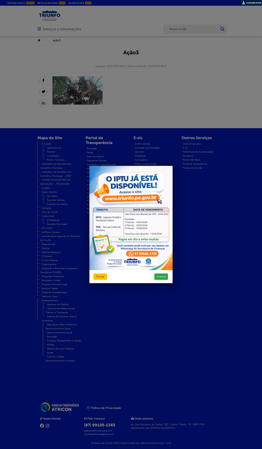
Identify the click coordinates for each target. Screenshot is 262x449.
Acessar (161, 276)
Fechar (100, 276)
